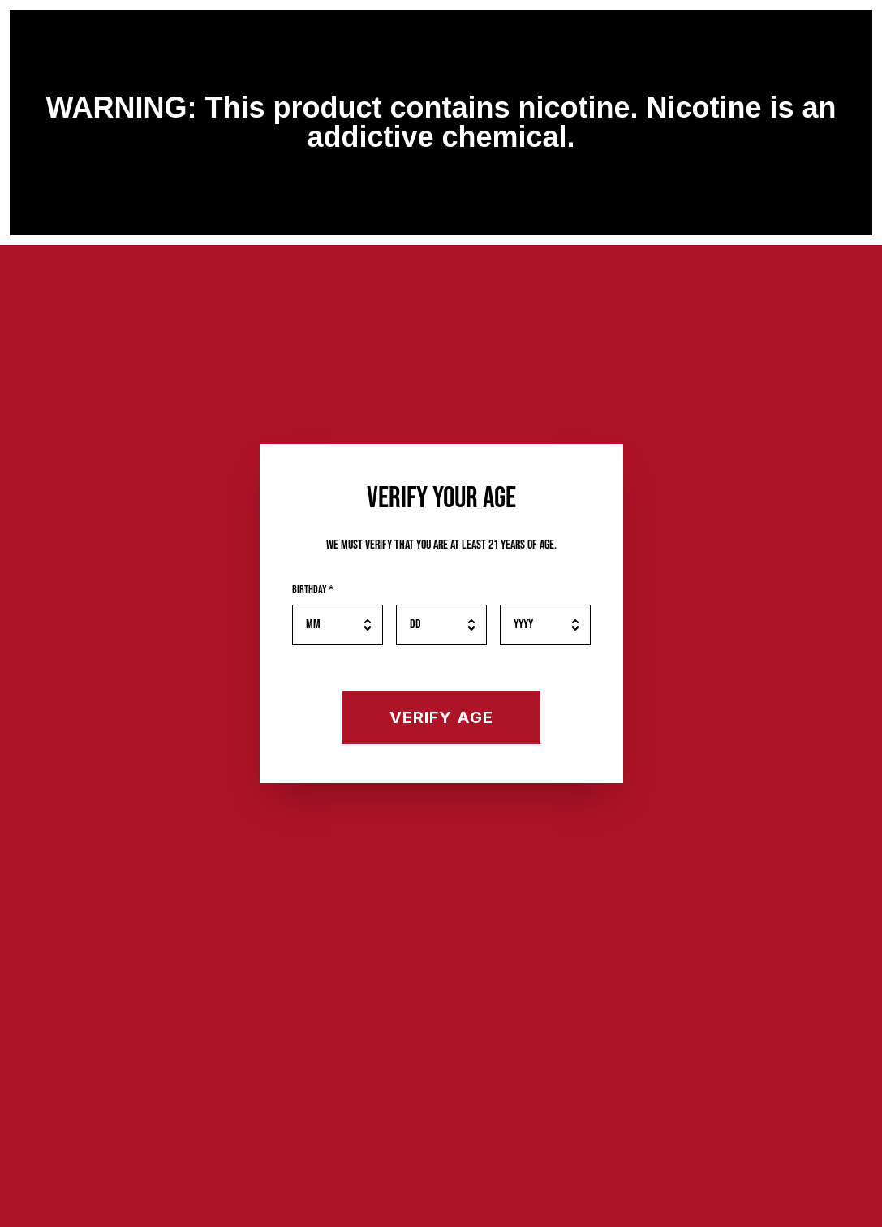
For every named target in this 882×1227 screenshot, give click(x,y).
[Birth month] (337, 625)
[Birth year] (545, 625)
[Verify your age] (441, 717)
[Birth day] (441, 625)
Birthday (312, 589)
